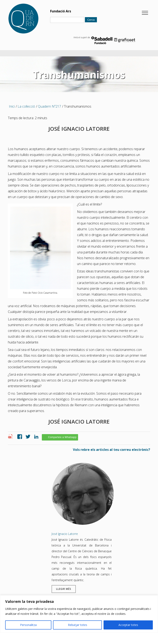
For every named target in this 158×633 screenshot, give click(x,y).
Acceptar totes (128, 625)
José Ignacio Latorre (65, 534)
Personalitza (28, 625)
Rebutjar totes (77, 625)
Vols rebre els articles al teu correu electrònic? (111, 449)
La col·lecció (26, 106)
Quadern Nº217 (49, 106)
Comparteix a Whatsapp (62, 437)
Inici (12, 106)
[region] (79, 614)
